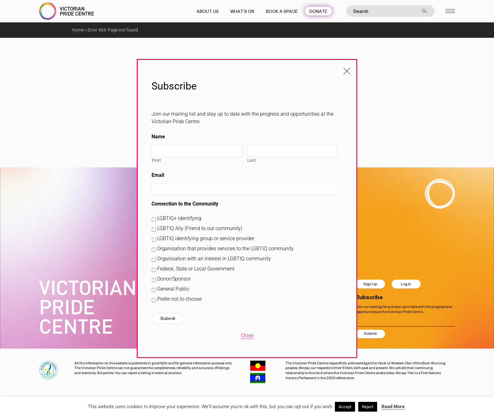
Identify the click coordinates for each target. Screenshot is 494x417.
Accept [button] (345, 406)
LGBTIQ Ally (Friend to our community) (199, 228)
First (156, 160)
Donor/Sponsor (174, 279)
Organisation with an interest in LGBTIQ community (214, 259)
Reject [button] (367, 406)
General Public (173, 289)
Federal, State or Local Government (195, 269)
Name (158, 137)
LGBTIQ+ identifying (179, 218)
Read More (393, 406)
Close (247, 336)
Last (251, 160)
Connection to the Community (185, 204)
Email (158, 175)
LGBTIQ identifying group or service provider (205, 238)
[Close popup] (347, 69)
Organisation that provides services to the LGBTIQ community (225, 249)
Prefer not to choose (179, 299)
